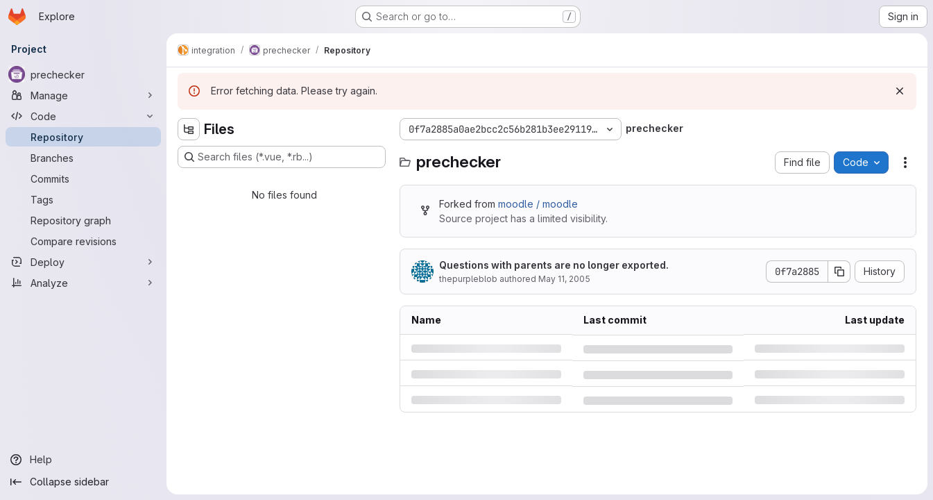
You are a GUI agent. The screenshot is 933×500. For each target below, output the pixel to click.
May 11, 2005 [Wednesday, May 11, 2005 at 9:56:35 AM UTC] (564, 279)
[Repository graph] (83, 220)
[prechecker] (83, 74)
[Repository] (83, 137)
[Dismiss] (899, 91)
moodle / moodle (538, 204)
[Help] (83, 459)
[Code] (83, 116)
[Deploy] (83, 262)
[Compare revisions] (83, 241)
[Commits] (83, 178)
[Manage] (83, 95)
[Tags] (83, 199)
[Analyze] (83, 282)
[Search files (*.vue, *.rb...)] (282, 157)
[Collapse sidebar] (83, 482)
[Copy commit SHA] (839, 271)
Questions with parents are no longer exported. (554, 265)
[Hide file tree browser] (189, 129)
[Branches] (83, 157)
